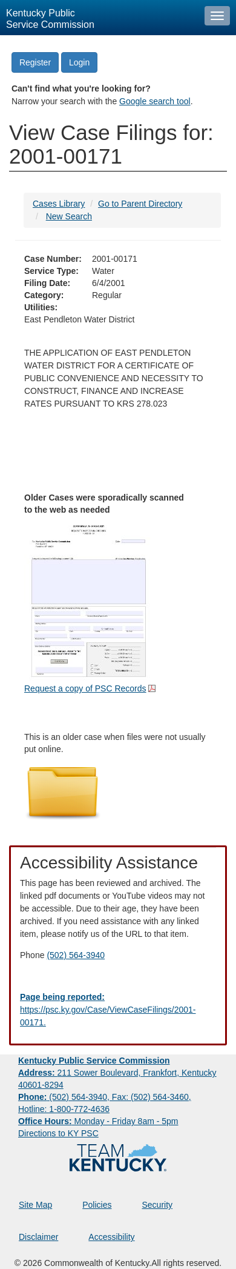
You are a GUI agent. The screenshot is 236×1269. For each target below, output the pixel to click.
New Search (69, 216)
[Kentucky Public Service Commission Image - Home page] (99, 17)
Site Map (35, 1205)
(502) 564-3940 (76, 955)
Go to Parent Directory (140, 203)
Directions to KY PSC (58, 1133)
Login (79, 62)
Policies (96, 1205)
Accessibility (111, 1237)
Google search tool (155, 101)
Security (157, 1205)
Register (35, 62)
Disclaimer (38, 1237)
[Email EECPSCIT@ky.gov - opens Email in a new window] (118, 1010)
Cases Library (59, 203)
